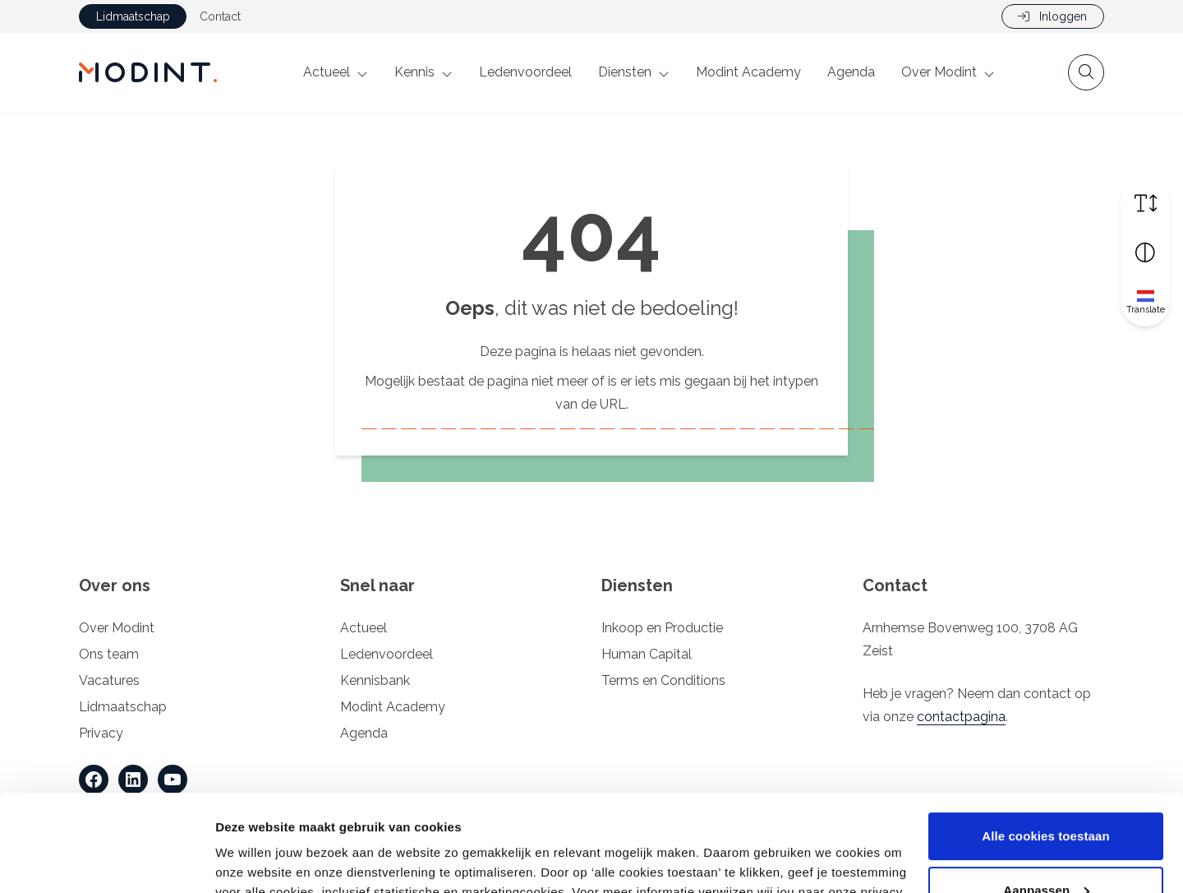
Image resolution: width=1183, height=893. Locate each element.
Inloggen (1052, 16)
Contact (220, 16)
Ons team (109, 654)
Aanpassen (1046, 793)
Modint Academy (748, 72)
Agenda (851, 72)
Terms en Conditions (663, 680)
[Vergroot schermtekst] (1145, 203)
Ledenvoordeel (525, 72)
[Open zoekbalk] (1086, 72)
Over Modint (939, 72)
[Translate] (1145, 301)
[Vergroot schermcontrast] (1145, 252)
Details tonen (254, 861)
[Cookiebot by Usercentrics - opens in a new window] (106, 861)
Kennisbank (375, 680)
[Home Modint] (148, 72)
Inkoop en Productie (662, 628)
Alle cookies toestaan (1046, 740)
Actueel (326, 72)
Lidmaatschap (133, 16)
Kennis (414, 72)
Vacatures (109, 680)
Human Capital (646, 654)
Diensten (624, 72)
